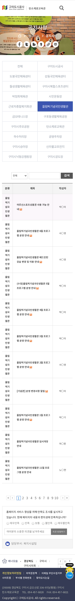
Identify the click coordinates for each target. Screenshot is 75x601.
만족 (27, 523)
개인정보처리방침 (11, 573)
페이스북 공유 (19, 44)
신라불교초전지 (55, 147)
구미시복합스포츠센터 (55, 86)
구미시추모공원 (20, 127)
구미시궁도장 (55, 157)
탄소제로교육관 (37, 8)
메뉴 (69, 8)
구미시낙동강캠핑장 (20, 157)
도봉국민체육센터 (20, 76)
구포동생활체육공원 (55, 116)
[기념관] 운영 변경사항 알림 (31, 391)
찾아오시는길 (42, 577)
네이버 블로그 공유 (34, 44)
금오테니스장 (20, 116)
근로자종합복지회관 (20, 106)
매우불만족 (64, 523)
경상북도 (28, 561)
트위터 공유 (27, 44)
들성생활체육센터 (20, 86)
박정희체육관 (20, 96)
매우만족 (14, 523)
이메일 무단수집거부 (52, 573)
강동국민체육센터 (55, 76)
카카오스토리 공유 (41, 44)
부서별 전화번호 (24, 577)
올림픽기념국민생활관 (55, 106)
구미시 (43, 561)
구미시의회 (30, 565)
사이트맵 (6, 577)
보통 (37, 523)
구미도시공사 (13, 9)
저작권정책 (31, 573)
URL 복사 (48, 44)
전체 (20, 66)
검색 (61, 8)
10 (56, 498)
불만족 (48, 523)
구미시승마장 (20, 147)
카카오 (70, 569)
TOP (69, 575)
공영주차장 (55, 137)
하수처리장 (20, 137)
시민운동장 (55, 96)
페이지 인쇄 (55, 44)
